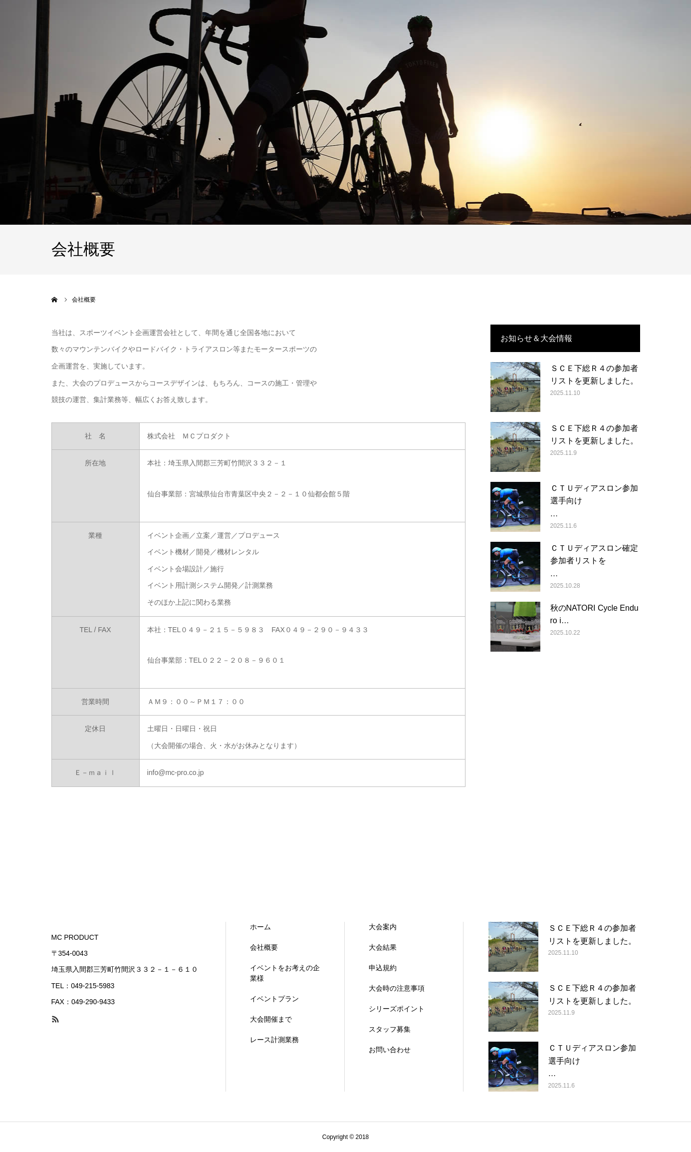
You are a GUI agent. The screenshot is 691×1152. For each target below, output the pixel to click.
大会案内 (383, 927)
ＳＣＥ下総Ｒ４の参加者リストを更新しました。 (594, 374)
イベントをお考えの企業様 (285, 973)
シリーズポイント (397, 1009)
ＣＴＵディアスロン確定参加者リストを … (595, 561)
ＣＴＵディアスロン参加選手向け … (595, 501)
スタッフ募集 (390, 1029)
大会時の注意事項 (397, 988)
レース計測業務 (274, 1040)
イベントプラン (274, 999)
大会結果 (383, 947)
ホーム (260, 927)
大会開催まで (271, 1019)
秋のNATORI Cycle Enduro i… (594, 614)
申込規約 (383, 968)
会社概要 (264, 947)
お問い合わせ (390, 1050)
